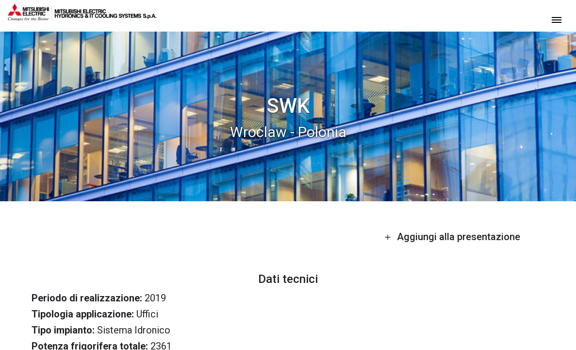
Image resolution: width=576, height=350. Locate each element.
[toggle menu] (556, 19)
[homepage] (82, 17)
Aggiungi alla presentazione (452, 237)
